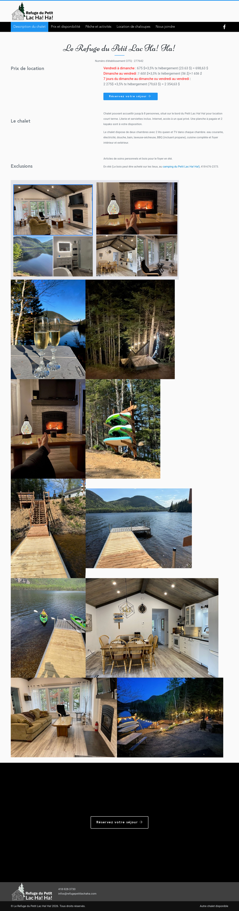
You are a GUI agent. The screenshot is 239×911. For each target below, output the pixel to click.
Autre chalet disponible (214, 906)
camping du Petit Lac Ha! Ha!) (181, 166)
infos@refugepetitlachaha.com (77, 893)
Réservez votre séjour (130, 96)
